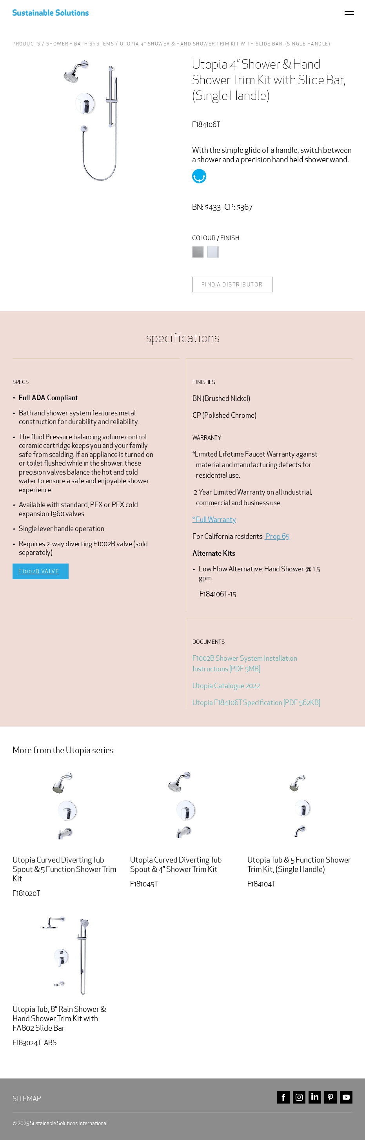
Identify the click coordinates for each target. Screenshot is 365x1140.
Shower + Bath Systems (80, 44)
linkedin (315, 1097)
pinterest (330, 1097)
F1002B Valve (38, 571)
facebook (283, 1097)
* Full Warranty (214, 519)
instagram (299, 1097)
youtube (346, 1097)
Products (26, 44)
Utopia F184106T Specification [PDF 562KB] (256, 702)
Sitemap (27, 1098)
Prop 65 (277, 536)
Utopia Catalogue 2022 (226, 685)
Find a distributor (232, 284)
